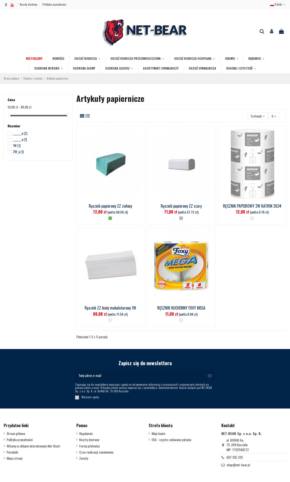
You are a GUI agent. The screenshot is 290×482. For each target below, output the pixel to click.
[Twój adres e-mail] (140, 375)
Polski (278, 4)
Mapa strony (14, 458)
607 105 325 (234, 457)
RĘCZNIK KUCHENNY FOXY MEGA (181, 308)
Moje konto (158, 433)
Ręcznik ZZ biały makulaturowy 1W (110, 308)
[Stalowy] (181, 218)
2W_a (18, 151)
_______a (20, 133)
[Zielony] (110, 218)
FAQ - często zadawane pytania (171, 439)
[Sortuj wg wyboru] (258, 116)
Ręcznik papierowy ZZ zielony (110, 206)
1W (17, 145)
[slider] (9, 115)
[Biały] (252, 218)
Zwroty (83, 458)
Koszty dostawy (29, 4)
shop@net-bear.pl (238, 464)
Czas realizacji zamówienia (96, 452)
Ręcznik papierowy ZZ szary (181, 206)
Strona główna (16, 433)
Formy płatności (89, 446)
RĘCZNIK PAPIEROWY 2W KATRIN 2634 (252, 206)
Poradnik (12, 452)
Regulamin (85, 433)
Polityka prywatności (54, 4)
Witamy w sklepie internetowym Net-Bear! (33, 446)
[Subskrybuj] (210, 375)
